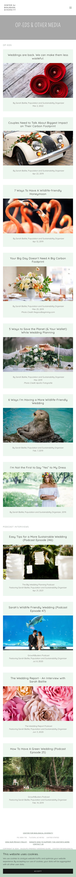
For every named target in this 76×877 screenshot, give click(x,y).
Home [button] (38, 863)
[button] (70, 7)
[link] (10, 7)
